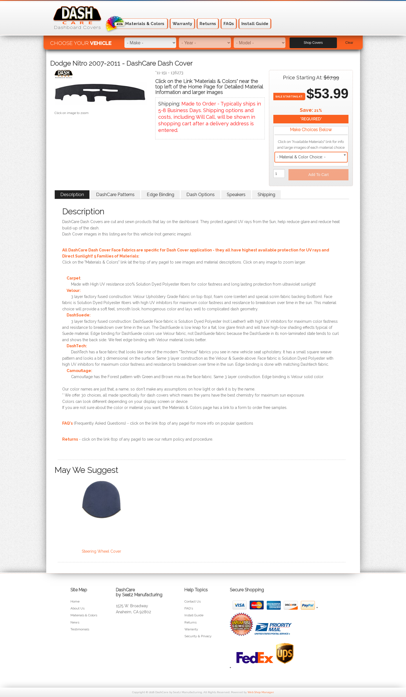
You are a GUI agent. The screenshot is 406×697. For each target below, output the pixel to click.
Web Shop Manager (260, 692)
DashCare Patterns (115, 194)
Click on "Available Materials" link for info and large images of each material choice (311, 145)
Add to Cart (318, 174)
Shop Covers (313, 42)
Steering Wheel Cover (101, 551)
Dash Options (200, 194)
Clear (349, 42)
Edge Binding (160, 194)
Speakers (236, 194)
